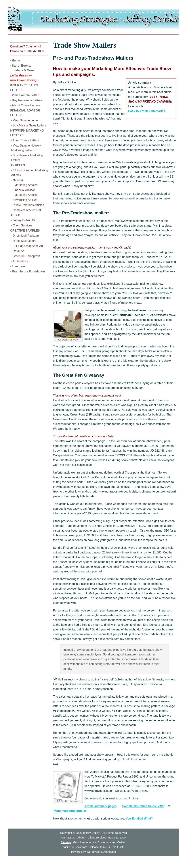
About (81, 837)
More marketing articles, (70, 810)
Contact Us (68, 837)
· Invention (17, 266)
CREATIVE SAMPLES (25, 230)
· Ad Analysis (19, 261)
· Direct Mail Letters (23, 240)
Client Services (97, 837)
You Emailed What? (139, 818)
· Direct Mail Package (25, 235)
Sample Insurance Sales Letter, (143, 806)
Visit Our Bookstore (75, 847)
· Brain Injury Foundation (27, 271)
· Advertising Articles (24, 199)
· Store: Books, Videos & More (22, 68)
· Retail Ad (17, 251)
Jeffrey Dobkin (91, 832)
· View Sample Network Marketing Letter (26, 148)
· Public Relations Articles (27, 205)
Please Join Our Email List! (107, 847)
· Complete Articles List (26, 210)
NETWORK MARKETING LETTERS (27, 133)
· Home (15, 60)
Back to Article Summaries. (147, 111)
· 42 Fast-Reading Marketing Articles (29, 173)
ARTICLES (17, 165)
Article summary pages (100, 806)
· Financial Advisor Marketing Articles (24, 192)
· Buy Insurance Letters (26, 100)
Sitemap (66, 842)
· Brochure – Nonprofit (25, 256)
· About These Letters (25, 105)
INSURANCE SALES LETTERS (24, 88)
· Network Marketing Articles (24, 182)
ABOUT (15, 215)
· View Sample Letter (24, 95)
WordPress (93, 851)
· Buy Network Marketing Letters (27, 158)
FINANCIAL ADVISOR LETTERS (25, 113)
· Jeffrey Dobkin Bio (23, 220)
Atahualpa (109, 851)
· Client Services (21, 225)
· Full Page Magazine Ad (27, 245)
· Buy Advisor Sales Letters (28, 125)
